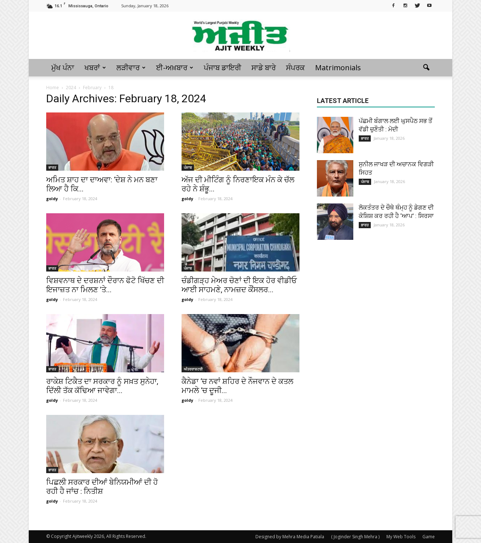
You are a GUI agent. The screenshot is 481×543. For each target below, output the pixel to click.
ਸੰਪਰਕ (295, 67)
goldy (52, 198)
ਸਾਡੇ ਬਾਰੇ (263, 67)
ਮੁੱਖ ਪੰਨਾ (62, 67)
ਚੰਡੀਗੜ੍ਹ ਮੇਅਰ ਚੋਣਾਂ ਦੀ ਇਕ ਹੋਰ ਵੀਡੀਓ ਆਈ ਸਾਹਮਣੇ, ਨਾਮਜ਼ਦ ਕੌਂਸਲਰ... (239, 285)
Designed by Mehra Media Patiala (289, 537)
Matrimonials (338, 67)
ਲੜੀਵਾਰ (131, 67)
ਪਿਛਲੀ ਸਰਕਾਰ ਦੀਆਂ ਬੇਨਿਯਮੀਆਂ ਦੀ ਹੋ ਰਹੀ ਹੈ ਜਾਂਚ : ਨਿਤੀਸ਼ (102, 487)
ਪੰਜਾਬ (188, 167)
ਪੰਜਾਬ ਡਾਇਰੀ (222, 67)
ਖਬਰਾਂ (95, 67)
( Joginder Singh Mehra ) (355, 537)
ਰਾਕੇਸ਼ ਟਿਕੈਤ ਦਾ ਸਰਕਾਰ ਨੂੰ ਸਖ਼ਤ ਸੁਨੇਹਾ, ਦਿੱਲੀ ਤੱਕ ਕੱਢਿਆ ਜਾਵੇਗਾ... (102, 386)
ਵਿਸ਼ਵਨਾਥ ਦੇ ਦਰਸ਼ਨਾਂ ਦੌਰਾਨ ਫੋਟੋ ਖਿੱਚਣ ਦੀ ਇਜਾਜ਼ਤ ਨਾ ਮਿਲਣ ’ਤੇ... (105, 285)
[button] (426, 67)
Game (428, 537)
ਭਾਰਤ (52, 167)
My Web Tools (401, 537)
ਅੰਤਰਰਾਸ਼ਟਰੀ (193, 369)
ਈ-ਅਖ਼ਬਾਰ (174, 67)
